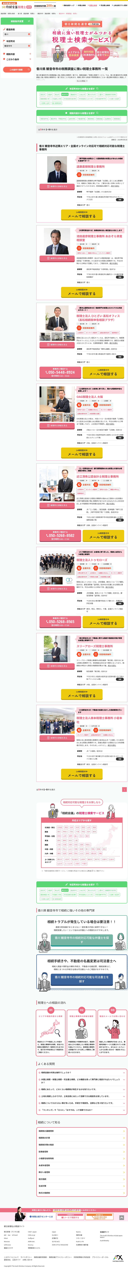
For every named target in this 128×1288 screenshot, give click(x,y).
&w (9, 1235)
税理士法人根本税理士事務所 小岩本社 (99, 720)
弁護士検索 (82, 5)
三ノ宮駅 (106, 480)
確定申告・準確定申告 (58, 119)
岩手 (71, 827)
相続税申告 (44, 119)
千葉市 (84, 864)
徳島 (92, 849)
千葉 (77, 831)
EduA (6, 1238)
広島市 (111, 859)
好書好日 (55, 1238)
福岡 (58, 853)
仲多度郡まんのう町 (86, 99)
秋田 (77, 827)
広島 (58, 849)
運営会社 (7, 1260)
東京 (58, 831)
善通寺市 (73, 94)
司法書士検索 (105, 5)
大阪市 (94, 650)
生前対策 (72, 119)
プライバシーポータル (100, 1257)
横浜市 (59, 859)
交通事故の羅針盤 (82, 1245)
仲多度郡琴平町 (100, 99)
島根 (81, 849)
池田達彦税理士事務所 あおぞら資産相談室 (99, 238)
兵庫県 (82, 480)
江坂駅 (106, 401)
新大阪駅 (106, 650)
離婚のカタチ (8, 1248)
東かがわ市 (92, 94)
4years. (78, 1232)
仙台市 (59, 864)
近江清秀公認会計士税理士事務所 (98, 476)
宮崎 (87, 853)
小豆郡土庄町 (45, 103)
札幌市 (83, 859)
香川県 (82, 171)
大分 (81, 853)
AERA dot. (31, 1241)
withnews (7, 1245)
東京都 (82, 564)
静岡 (64, 840)
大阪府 (82, 401)
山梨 (64, 836)
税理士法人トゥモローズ (92, 560)
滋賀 (81, 845)
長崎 (70, 853)
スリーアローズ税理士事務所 (95, 646)
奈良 (75, 845)
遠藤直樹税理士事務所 (91, 166)
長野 (70, 836)
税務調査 (99, 119)
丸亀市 (50, 94)
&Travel (15, 1235)
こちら (90, 871)
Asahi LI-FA (80, 1241)
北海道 (59, 827)
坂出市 (57, 94)
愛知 (58, 840)
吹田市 (94, 401)
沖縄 (100, 853)
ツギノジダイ (80, 1238)
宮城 (83, 827)
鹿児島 (93, 853)
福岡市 (90, 859)
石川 (81, 836)
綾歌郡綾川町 (45, 99)
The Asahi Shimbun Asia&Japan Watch (111, 1236)
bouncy (30, 1245)
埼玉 (71, 831)
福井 (87, 836)
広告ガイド (16, 1260)
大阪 (58, 845)
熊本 (75, 853)
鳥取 (75, 849)
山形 (88, 827)
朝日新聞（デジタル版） (12, 1232)
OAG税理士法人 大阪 (90, 397)
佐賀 (64, 853)
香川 (87, 849)
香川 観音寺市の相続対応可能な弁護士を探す (82, 940)
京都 (70, 845)
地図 (120, 200)
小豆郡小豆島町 (114, 99)
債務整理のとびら (34, 1248)
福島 (94, 827)
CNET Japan (32, 1232)
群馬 (94, 831)
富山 (75, 836)
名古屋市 (75, 859)
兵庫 (64, 845)
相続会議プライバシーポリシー (60, 1257)
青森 (66, 827)
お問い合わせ (27, 1260)
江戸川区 (94, 726)
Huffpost (31, 1238)
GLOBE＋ (55, 1235)
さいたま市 (68, 864)
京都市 (104, 859)
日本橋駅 (106, 564)
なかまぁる (56, 1241)
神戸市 (94, 480)
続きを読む (115, 186)
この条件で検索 (16, 69)
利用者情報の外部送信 (82, 1257)
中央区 (94, 564)
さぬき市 (82, 94)
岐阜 (70, 840)
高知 (104, 849)
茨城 (83, 831)
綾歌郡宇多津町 (110, 94)
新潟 (58, 836)
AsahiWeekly (104, 1240)
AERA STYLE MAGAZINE (60, 1245)
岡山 (64, 849)
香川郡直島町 (57, 103)
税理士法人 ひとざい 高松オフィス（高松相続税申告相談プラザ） (98, 318)
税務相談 (117, 119)
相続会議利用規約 (40, 1257)
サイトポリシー (26, 1257)
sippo (54, 1232)
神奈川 (65, 831)
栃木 (88, 831)
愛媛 (98, 849)
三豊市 (100, 94)
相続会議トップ (69, 5)
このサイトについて (11, 1257)
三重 (75, 840)
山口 (70, 849)
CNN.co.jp (31, 1235)
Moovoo (7, 1241)
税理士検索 (93, 5)
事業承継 (91, 119)
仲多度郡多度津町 (70, 99)
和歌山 (88, 845)
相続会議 (79, 1235)
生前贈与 (108, 119)
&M (5, 1235)
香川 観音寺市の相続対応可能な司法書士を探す (82, 979)
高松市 (42, 94)
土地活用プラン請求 (120, 5)
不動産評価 (81, 119)
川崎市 (77, 864)
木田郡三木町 (57, 99)
